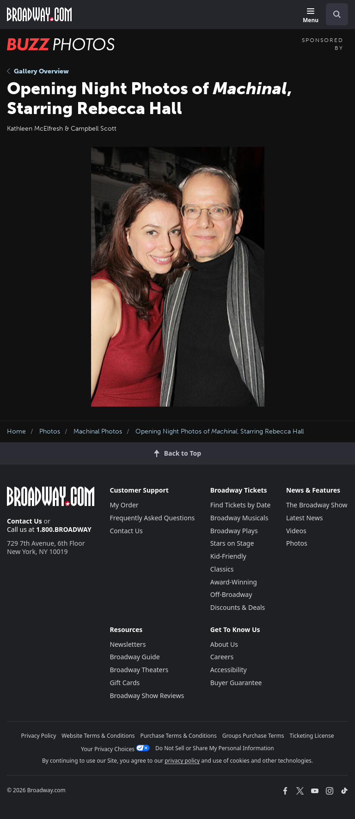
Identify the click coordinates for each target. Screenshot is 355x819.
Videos (296, 530)
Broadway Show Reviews (147, 695)
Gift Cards (125, 682)
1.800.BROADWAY (64, 529)
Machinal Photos (97, 431)
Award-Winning (233, 582)
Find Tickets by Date (240, 504)
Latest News (304, 517)
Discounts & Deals (237, 607)
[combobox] (333, 14)
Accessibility (228, 669)
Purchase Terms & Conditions (179, 736)
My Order (124, 504)
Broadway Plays (234, 530)
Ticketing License (312, 736)
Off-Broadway (231, 594)
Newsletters (128, 644)
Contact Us (24, 521)
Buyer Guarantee (236, 682)
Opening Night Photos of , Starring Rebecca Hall (219, 431)
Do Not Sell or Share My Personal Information (214, 748)
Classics (222, 569)
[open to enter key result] (337, 14)
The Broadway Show (317, 504)
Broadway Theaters (139, 669)
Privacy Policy (38, 736)
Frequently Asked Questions (152, 517)
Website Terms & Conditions (98, 736)
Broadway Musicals (239, 517)
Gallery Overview (38, 71)
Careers (221, 656)
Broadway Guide (134, 656)
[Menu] (310, 15)
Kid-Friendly (228, 556)
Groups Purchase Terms (253, 736)
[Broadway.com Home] (39, 14)
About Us (224, 644)
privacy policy (182, 761)
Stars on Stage (232, 543)
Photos (49, 431)
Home (16, 431)
